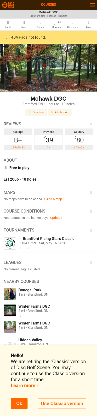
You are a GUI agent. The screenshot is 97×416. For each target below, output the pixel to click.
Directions (36, 112)
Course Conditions (48, 211)
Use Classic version (62, 403)
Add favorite (59, 112)
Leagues (48, 262)
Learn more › (24, 385)
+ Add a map (53, 199)
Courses (48, 4)
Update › (56, 218)
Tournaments (48, 230)
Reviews (48, 124)
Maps (48, 192)
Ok (19, 403)
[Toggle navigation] (92, 5)
